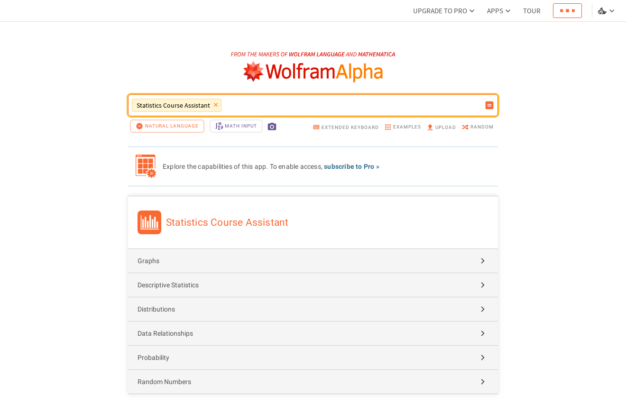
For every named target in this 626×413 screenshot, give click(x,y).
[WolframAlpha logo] (313, 72)
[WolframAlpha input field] (353, 105)
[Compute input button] (489, 105)
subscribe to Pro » (351, 166)
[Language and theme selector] (607, 11)
